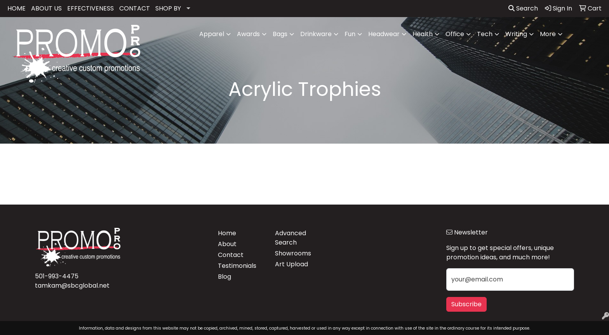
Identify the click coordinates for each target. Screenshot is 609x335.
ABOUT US (46, 8)
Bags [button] (280, 34)
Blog (224, 276)
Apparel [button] (211, 34)
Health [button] (422, 34)
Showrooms (293, 253)
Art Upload (291, 264)
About (227, 244)
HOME (16, 8)
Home (227, 233)
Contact (231, 254)
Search (523, 8)
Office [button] (454, 34)
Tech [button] (484, 34)
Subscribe (466, 304)
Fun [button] (350, 34)
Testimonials (237, 265)
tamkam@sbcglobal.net (72, 285)
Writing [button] (516, 34)
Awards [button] (248, 34)
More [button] (548, 34)
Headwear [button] (384, 34)
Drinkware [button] (316, 34)
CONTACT (134, 8)
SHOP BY (168, 8)
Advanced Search (290, 238)
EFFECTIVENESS (90, 8)
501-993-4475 (56, 276)
